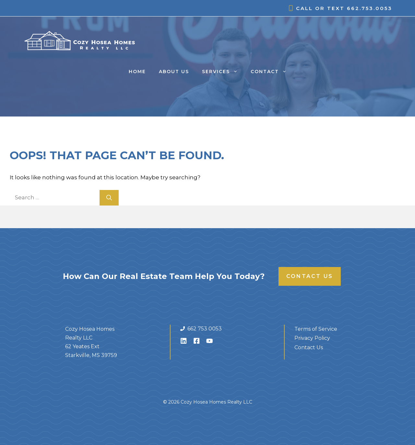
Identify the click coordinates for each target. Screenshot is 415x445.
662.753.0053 (369, 8)
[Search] (109, 198)
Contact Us (309, 276)
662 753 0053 (204, 329)
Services (223, 71)
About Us (174, 71)
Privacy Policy (312, 338)
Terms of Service (315, 329)
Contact (272, 71)
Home (137, 71)
